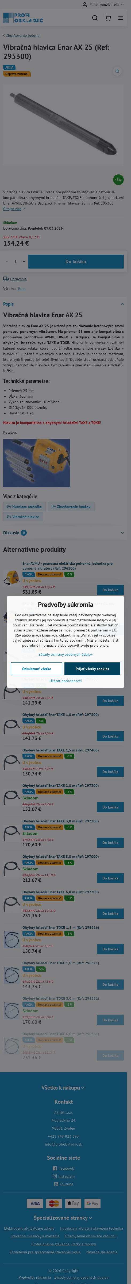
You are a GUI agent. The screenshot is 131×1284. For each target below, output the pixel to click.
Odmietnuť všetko (36, 668)
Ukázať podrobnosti (65, 680)
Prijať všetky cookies (92, 668)
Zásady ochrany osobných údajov (65, 654)
